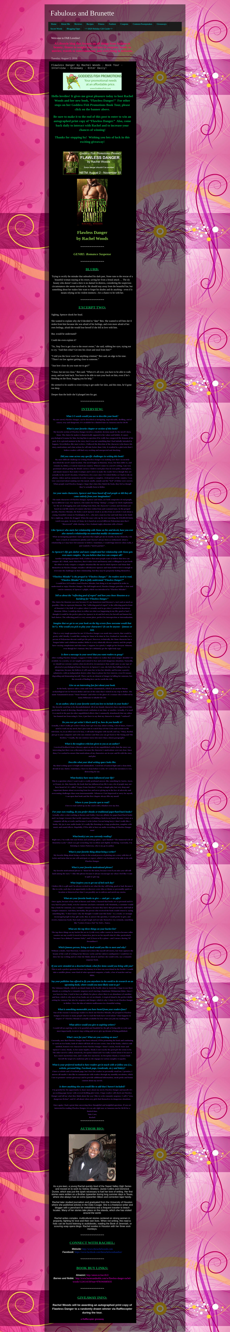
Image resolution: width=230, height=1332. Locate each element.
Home (53, 24)
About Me (65, 24)
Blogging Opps (73, 29)
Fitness (101, 24)
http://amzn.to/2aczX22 (98, 1275)
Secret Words (56, 29)
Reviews (78, 24)
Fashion (112, 24)
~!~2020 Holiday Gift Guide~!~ (99, 29)
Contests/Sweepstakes (142, 24)
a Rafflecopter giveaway (92, 1319)
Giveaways (162, 24)
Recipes (90, 24)
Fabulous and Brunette (82, 13)
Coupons (124, 24)
